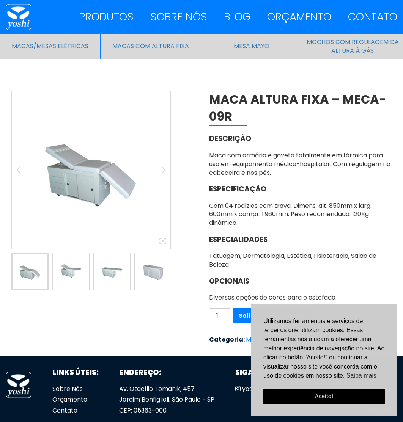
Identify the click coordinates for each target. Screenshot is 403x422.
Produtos (106, 16)
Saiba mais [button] (361, 375)
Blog (237, 16)
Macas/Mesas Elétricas (50, 46)
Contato (372, 16)
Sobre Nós (178, 16)
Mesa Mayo (251, 46)
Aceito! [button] (324, 396)
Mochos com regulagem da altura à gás (353, 46)
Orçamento (299, 16)
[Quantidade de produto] (220, 315)
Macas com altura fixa (150, 46)
